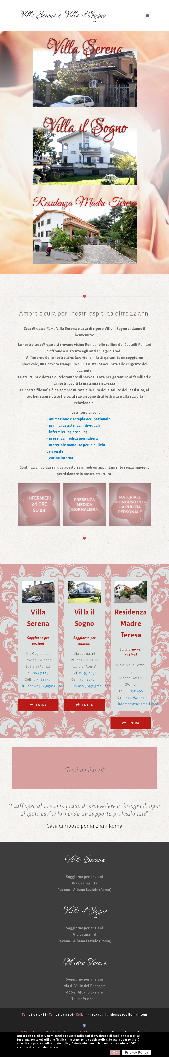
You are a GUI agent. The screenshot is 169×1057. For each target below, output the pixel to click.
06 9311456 (41, 673)
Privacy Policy (136, 1052)
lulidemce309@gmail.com (44, 686)
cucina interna (61, 458)
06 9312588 (37, 1014)
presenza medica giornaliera (73, 438)
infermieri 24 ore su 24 (68, 432)
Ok (115, 1052)
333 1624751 (42, 679)
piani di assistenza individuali (74, 425)
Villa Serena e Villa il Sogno (61, 15)
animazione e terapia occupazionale (80, 419)
